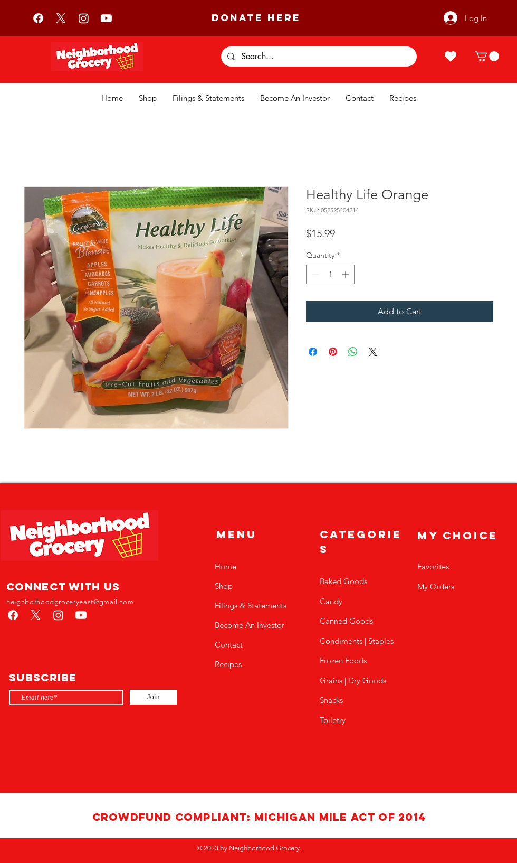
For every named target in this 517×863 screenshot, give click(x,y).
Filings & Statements (250, 606)
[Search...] (318, 56)
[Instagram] (83, 18)
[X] (61, 18)
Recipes (228, 664)
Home (225, 566)
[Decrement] (314, 274)
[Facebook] (38, 18)
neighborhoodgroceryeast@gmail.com (69, 602)
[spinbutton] (330, 274)
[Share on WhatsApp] (353, 351)
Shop (224, 586)
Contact (229, 645)
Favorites (433, 566)
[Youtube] (106, 18)
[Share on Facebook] (313, 351)
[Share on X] (373, 351)
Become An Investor (249, 625)
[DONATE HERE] (255, 18)
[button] (487, 56)
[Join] (153, 697)
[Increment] (346, 274)
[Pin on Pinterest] (333, 351)
